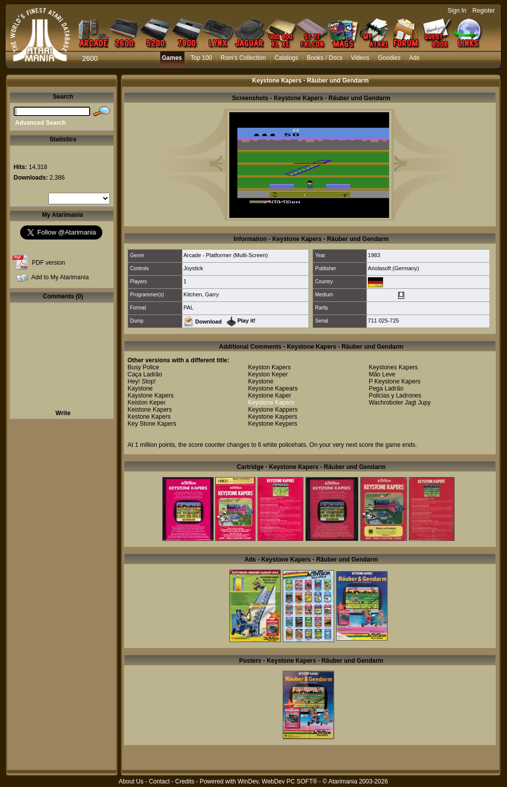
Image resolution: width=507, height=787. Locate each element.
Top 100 (201, 57)
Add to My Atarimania (60, 277)
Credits (184, 781)
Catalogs (286, 57)
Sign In (457, 10)
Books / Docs (325, 57)
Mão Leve (382, 374)
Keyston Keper (268, 374)
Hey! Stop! (142, 381)
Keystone (260, 381)
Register (483, 10)
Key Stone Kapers (152, 423)
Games (172, 57)
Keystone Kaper (269, 395)
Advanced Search (40, 122)
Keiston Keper (146, 402)
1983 (374, 255)
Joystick (193, 268)
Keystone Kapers (271, 402)
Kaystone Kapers (150, 395)
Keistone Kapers (150, 409)
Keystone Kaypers (272, 416)
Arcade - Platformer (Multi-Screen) (225, 255)
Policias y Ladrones (395, 395)
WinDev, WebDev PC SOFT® (278, 781)
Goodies (389, 57)
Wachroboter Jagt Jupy (400, 402)
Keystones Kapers (393, 367)
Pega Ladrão (386, 388)
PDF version (48, 262)
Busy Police (143, 367)
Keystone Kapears (272, 388)
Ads (414, 57)
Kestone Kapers (149, 416)
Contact (159, 781)
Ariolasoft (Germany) (393, 268)
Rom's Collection (243, 57)
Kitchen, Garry (201, 294)
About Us (130, 781)
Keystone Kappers (272, 409)
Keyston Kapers (269, 367)
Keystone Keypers (272, 423)
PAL (188, 307)
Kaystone (140, 388)
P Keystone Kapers (395, 381)
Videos (360, 57)
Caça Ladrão (145, 374)
